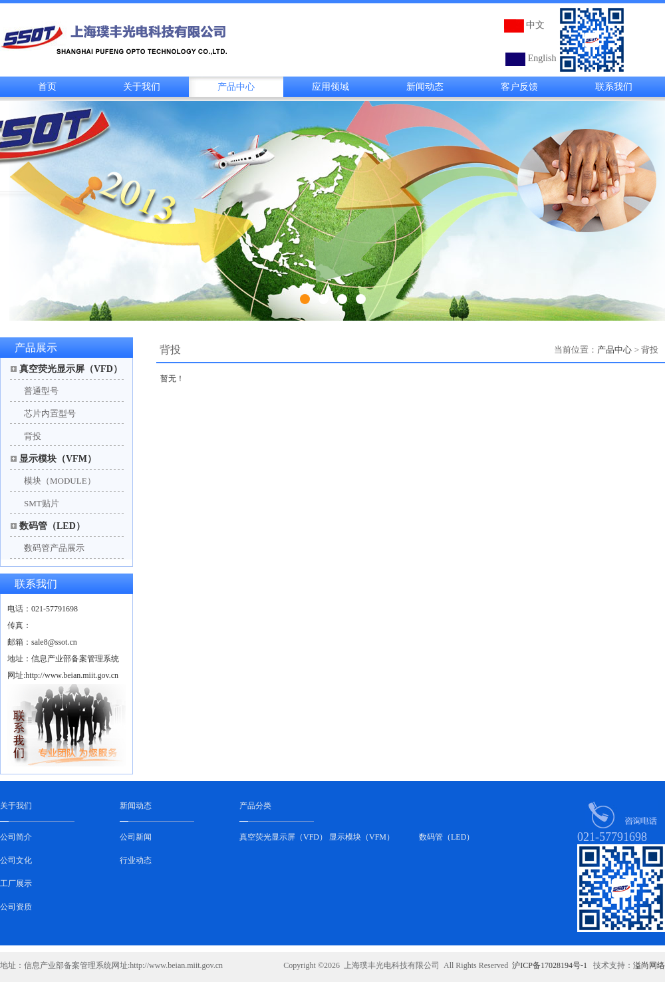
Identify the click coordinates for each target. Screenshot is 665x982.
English (542, 58)
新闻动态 (425, 87)
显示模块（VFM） (57, 459)
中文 (535, 25)
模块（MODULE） (60, 481)
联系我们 (613, 87)
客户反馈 (519, 87)
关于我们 (141, 87)
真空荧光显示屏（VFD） (70, 369)
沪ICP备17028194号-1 (549, 965)
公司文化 (16, 860)
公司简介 (16, 837)
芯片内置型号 (50, 413)
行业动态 (136, 860)
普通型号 (41, 391)
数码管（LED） (52, 526)
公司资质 (16, 906)
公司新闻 (136, 837)
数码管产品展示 (54, 548)
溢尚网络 (649, 965)
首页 (47, 87)
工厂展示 (16, 883)
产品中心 (236, 87)
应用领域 (330, 87)
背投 (32, 436)
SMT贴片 (41, 503)
